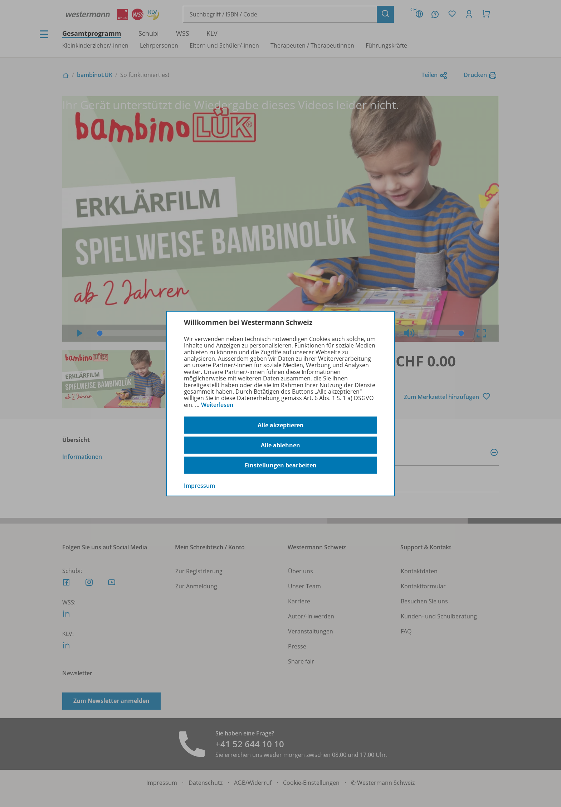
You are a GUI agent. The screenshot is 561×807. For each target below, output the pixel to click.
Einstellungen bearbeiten (281, 465)
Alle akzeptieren (281, 425)
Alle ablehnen (280, 445)
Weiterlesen (217, 405)
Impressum (199, 486)
